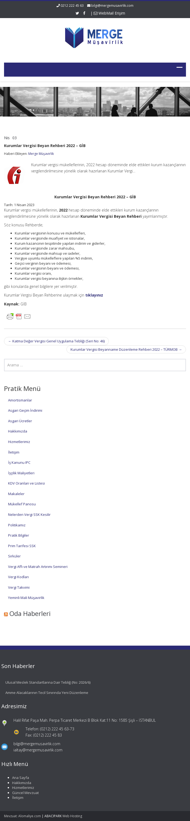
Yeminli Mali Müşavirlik (26, 597)
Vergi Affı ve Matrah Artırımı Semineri (38, 566)
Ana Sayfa (18, 777)
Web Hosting (72, 816)
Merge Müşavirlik (41, 153)
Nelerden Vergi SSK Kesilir (29, 514)
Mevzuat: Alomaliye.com (22, 816)
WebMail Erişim (109, 13)
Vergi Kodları (18, 576)
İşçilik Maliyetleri (21, 473)
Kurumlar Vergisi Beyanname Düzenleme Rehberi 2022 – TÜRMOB (126, 349)
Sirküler (14, 556)
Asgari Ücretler (20, 420)
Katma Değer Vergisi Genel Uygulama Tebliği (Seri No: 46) (56, 341)
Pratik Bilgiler (18, 535)
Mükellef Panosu (22, 504)
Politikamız (17, 525)
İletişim (13, 452)
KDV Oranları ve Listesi (26, 483)
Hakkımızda (17, 431)
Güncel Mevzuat (23, 792)
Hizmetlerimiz (19, 441)
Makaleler (16, 493)
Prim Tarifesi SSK (22, 545)
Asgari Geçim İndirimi (25, 410)
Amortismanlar (20, 400)
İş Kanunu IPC (19, 462)
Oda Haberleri (30, 613)
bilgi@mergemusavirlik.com (112, 5)
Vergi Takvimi (19, 587)
